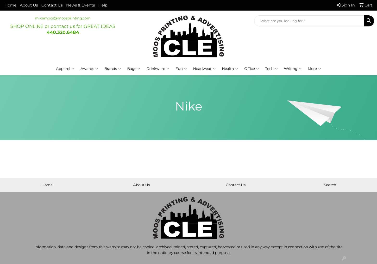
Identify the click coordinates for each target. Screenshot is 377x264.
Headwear (204, 69)
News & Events (80, 5)
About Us (29, 5)
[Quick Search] (309, 20)
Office (251, 69)
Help (102, 5)
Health (230, 69)
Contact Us (52, 5)
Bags (133, 69)
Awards (89, 69)
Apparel (65, 69)
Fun (181, 69)
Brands (112, 69)
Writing (293, 69)
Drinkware (157, 69)
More (314, 69)
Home (11, 5)
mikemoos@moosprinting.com (63, 18)
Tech (271, 69)
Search (330, 185)
